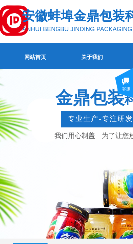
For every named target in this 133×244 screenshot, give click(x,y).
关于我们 (92, 57)
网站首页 (35, 57)
